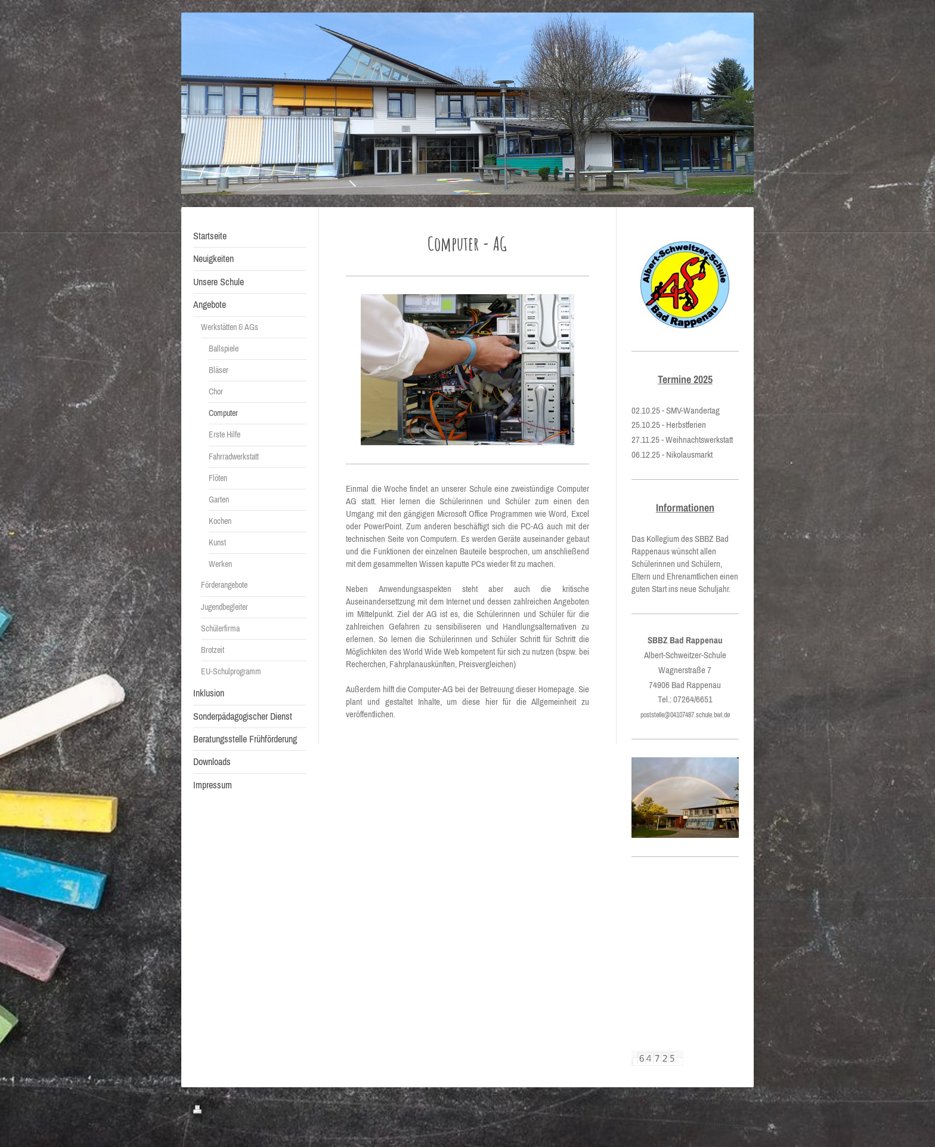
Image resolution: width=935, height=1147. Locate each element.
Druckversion (227, 1110)
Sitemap (283, 1110)
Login (730, 1110)
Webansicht (718, 1122)
